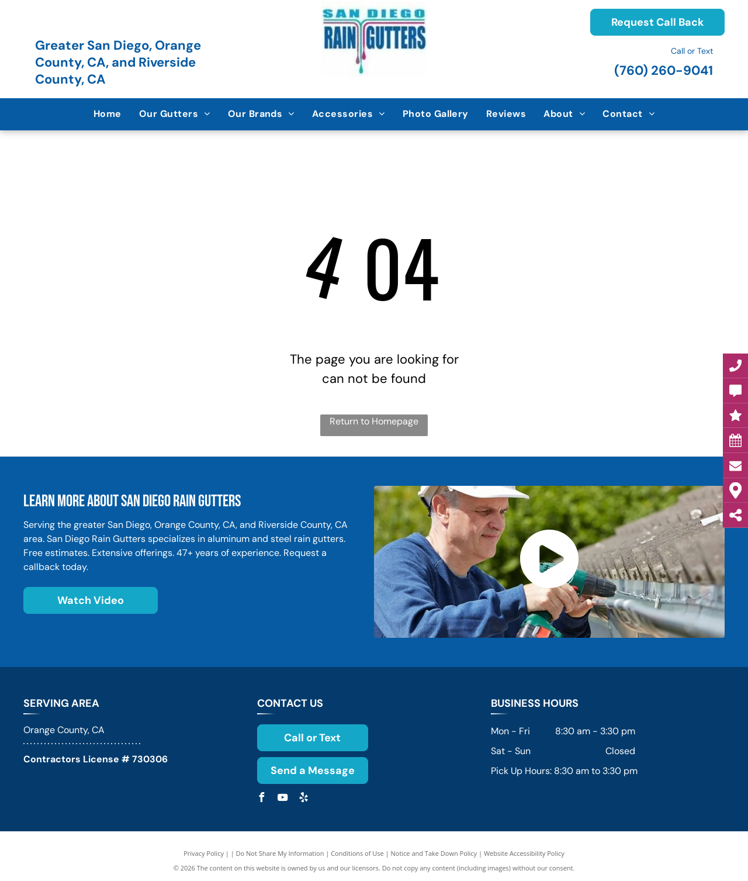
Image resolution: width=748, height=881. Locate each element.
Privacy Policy (203, 853)
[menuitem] (107, 114)
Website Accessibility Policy (524, 853)
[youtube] (282, 799)
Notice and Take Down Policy (434, 853)
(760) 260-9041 (663, 70)
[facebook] (261, 799)
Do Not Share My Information (280, 853)
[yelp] (303, 799)
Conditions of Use (357, 853)
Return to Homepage (374, 421)
